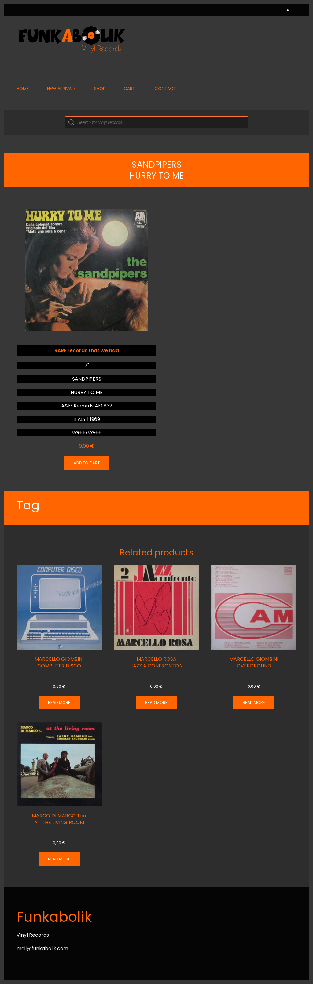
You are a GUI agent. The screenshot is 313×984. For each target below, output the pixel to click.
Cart (129, 88)
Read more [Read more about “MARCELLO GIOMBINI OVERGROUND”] (254, 702)
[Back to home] (72, 39)
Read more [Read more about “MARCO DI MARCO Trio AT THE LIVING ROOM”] (59, 859)
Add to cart (87, 463)
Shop (99, 88)
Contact (165, 88)
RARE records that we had (86, 350)
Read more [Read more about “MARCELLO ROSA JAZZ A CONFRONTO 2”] (156, 702)
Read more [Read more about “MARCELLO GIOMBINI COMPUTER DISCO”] (59, 702)
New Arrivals (61, 88)
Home (23, 88)
